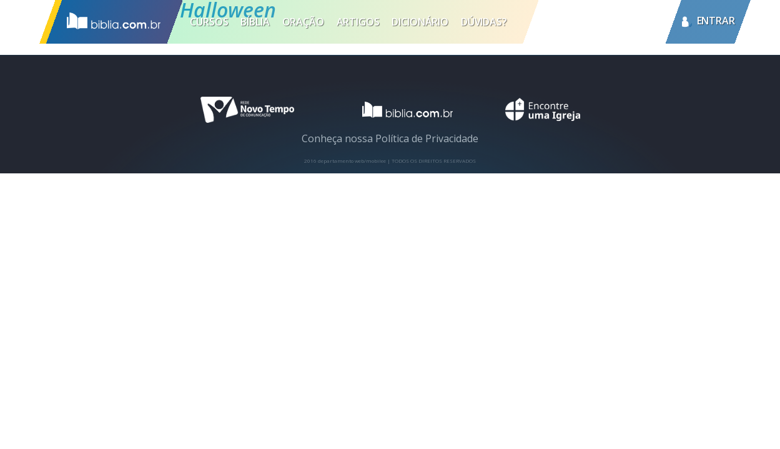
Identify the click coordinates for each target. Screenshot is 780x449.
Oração (303, 22)
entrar (716, 21)
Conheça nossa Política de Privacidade (390, 138)
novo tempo (247, 109)
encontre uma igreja (542, 109)
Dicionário (420, 22)
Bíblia (254, 22)
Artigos (358, 22)
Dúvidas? (484, 22)
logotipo (400, 109)
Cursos (209, 22)
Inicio (110, 22)
